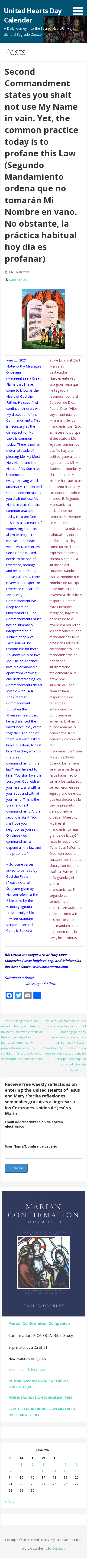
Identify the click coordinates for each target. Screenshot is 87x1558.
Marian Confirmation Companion (39, 1323)
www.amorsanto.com (50, 966)
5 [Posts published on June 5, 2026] (65, 1464)
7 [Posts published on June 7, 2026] (10, 1471)
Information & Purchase (26, 1369)
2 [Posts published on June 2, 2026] (32, 1464)
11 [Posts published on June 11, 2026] (54, 1471)
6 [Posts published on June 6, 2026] (76, 1464)
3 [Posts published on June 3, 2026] (43, 1464)
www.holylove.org (38, 960)
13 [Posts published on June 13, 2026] (76, 1471)
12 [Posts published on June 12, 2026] (65, 1471)
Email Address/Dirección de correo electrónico (34, 1124)
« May (9, 1501)
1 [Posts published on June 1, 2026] (21, 1464)
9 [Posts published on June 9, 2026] (32, 1471)
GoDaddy (58, 1548)
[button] (79, 8)
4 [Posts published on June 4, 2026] (54, 1464)
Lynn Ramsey (18, 279)
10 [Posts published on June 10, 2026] (43, 1471)
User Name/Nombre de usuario (31, 1146)
